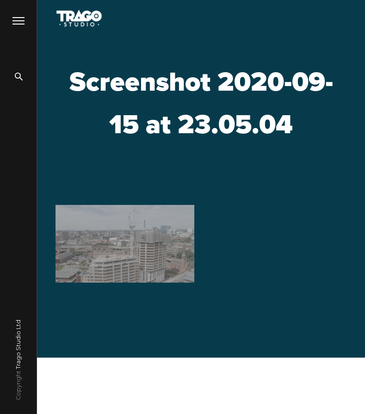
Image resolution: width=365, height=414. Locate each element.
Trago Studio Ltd (18, 344)
